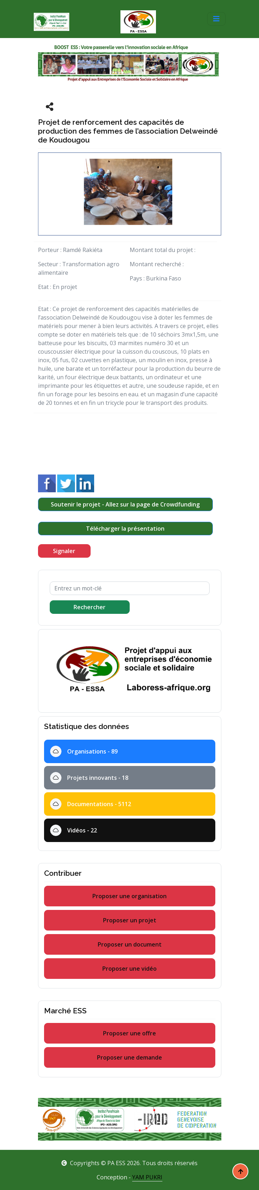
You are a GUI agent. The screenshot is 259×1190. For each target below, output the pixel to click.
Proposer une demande (129, 1057)
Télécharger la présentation (125, 528)
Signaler (64, 551)
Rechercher (90, 607)
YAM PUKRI (147, 1177)
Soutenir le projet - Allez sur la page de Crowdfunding (125, 504)
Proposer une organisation (129, 896)
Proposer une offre (129, 1033)
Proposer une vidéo (129, 968)
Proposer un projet (129, 920)
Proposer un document (130, 944)
